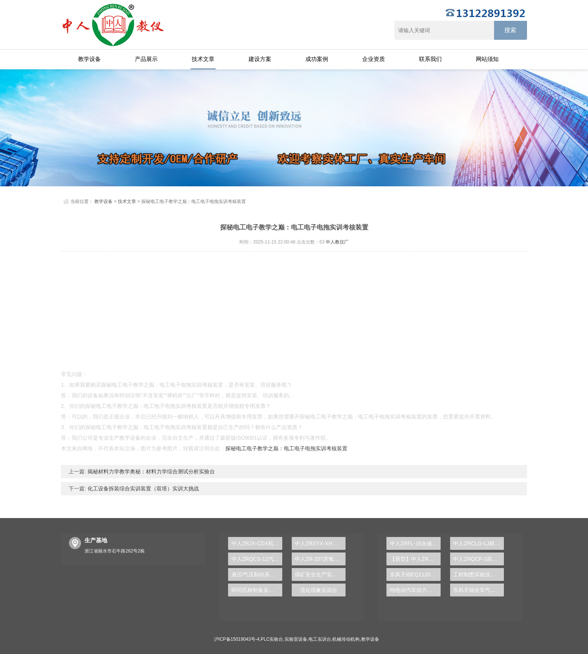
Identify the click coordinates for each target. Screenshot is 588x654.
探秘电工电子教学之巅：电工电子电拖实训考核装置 (286, 448)
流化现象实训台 (318, 590)
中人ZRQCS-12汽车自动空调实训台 (256, 559)
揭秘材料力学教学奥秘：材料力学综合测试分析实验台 (150, 471)
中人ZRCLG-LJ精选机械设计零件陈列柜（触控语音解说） (478, 543)
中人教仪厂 (337, 242)
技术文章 (203, 59)
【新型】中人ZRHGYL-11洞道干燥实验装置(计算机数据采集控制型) (415, 559)
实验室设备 (296, 639)
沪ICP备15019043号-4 (237, 639)
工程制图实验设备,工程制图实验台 (478, 574)
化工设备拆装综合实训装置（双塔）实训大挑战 (142, 488)
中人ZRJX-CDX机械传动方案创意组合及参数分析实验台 (256, 543)
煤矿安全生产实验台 (318, 574)
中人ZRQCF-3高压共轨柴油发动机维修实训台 (478, 559)
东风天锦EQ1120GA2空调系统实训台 (415, 574)
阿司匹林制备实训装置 (256, 590)
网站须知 (487, 59)
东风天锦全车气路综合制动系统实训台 (478, 590)
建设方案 (260, 59)
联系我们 (430, 59)
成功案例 (316, 59)
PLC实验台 (272, 639)
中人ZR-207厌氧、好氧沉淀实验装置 (320, 559)
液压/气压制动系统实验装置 (256, 574)
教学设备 (89, 59)
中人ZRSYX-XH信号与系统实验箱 (320, 543)
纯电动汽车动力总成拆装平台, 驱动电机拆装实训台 (415, 590)
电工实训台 (319, 639)
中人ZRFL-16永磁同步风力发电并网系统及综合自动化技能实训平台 (415, 543)
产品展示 (146, 59)
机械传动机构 (346, 639)
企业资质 (373, 59)
